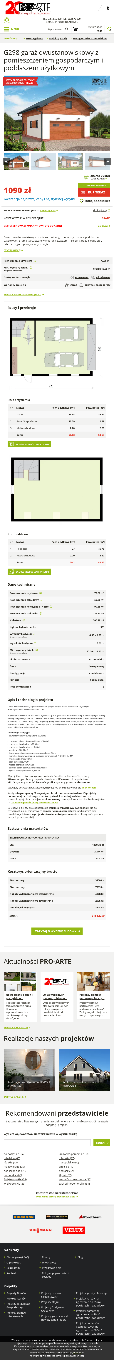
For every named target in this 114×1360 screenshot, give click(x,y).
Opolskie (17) (66, 1166)
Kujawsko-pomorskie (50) (74, 1154)
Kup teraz (96, 192)
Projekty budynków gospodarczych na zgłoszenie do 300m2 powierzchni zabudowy (90, 1328)
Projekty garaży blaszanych (92, 1293)
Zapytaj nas (48, 210)
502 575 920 (74, 18)
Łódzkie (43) (11, 1162)
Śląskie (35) (65, 1175)
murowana (79, 277)
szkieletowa (100, 277)
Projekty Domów (16, 1293)
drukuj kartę (100, 210)
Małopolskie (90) (69, 1162)
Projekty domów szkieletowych (51, 1294)
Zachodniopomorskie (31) (74, 1183)
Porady (46, 1257)
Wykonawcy (49, 1262)
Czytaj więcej (12, 250)
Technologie (89, 787)
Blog (80, 1257)
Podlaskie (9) (66, 1171)
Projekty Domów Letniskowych (16, 1314)
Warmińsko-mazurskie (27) (75, 1179)
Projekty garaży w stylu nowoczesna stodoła (55, 1317)
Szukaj (100, 1142)
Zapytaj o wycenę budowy (55, 931)
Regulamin (13, 1268)
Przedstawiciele (51, 1268)
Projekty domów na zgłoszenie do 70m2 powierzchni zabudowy (90, 1314)
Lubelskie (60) (12, 1158)
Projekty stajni (50, 1302)
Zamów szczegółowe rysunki (32, 444)
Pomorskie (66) (13, 1175)
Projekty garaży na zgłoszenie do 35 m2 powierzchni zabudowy (90, 1302)
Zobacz (103, 225)
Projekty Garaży (16, 1298)
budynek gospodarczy (94, 285)
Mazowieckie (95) (14, 1166)
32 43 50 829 (54, 18)
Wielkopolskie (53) (14, 1183)
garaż (71, 285)
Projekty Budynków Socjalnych (53, 1309)
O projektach (14, 1262)
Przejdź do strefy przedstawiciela (55, 1196)
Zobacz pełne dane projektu (22, 294)
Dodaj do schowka (97, 201)
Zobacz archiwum (16, 1027)
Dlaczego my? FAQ (17, 1257)
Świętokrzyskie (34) (15, 1179)
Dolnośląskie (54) (14, 1154)
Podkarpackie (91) (15, 1171)
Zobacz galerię (14, 1096)
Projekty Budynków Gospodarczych (18, 1305)
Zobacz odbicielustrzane (100, 177)
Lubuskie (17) (67, 1158)
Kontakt (11, 1273)
